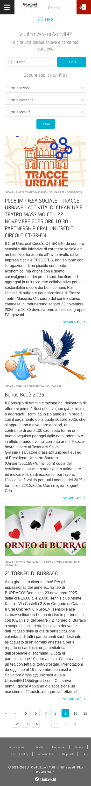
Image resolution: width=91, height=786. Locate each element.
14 (36, 724)
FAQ (85, 754)
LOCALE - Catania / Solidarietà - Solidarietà (33, 386)
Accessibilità (45, 754)
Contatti (38, 747)
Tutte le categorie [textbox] (20, 100)
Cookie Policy (19, 754)
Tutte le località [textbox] (18, 112)
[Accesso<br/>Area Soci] (84, 9)
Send (45, 19)
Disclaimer (58, 747)
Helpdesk (68, 754)
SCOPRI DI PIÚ (72, 322)
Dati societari (15, 747)
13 (26, 724)
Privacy (79, 747)
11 (85, 713)
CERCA (72, 62)
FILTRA (46, 124)
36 (55, 724)
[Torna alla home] (30, 5)
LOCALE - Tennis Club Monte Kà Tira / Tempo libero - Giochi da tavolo (43, 563)
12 (16, 724)
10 (75, 713)
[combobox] (45, 88)
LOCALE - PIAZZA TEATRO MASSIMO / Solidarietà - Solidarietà (43, 192)
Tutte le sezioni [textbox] (18, 88)
